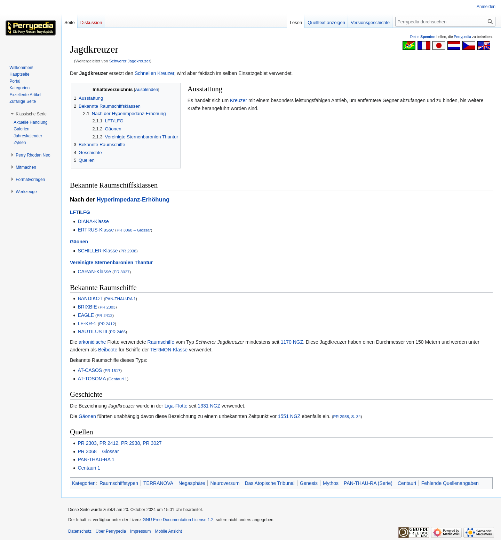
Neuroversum (224, 483)
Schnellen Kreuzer (154, 73)
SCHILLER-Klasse (98, 250)
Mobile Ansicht (168, 531)
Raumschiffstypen (119, 483)
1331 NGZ (209, 406)
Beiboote (107, 349)
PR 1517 (112, 370)
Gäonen (79, 241)
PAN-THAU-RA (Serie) (368, 483)
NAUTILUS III (92, 331)
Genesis (309, 483)
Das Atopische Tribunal (269, 483)
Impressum (140, 531)
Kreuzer (238, 100)
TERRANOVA (158, 483)
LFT (74, 212)
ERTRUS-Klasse (96, 230)
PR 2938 (128, 251)
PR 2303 (107, 307)
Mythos (331, 483)
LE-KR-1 (87, 323)
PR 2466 (118, 331)
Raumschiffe (161, 342)
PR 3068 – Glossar (134, 230)
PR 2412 (104, 315)
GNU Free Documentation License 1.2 (178, 519)
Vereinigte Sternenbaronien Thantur (111, 262)
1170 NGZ (292, 342)
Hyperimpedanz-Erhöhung (132, 199)
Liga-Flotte (176, 406)
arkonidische (92, 342)
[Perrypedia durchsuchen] (445, 21)
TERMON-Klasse (169, 349)
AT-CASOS (90, 370)
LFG (85, 212)
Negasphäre (191, 483)
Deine (423, 37)
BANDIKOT (90, 298)
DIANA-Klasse (93, 221)
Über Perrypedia (111, 531)
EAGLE (86, 315)
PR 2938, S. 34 (347, 416)
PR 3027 (121, 271)
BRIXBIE (87, 307)
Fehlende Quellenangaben (450, 483)
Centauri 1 (118, 379)
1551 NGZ (289, 416)
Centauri (407, 483)
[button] (31, 114)
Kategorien (84, 483)
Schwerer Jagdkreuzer (129, 61)
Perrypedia (462, 37)
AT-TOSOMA (91, 378)
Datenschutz (80, 531)
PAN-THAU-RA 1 (120, 298)
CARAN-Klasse (94, 271)
